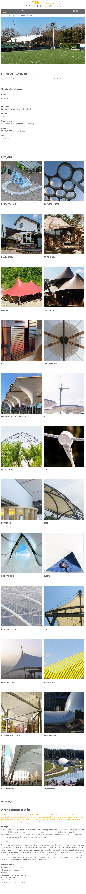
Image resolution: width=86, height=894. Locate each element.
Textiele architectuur (14, 15)
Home (3, 15)
